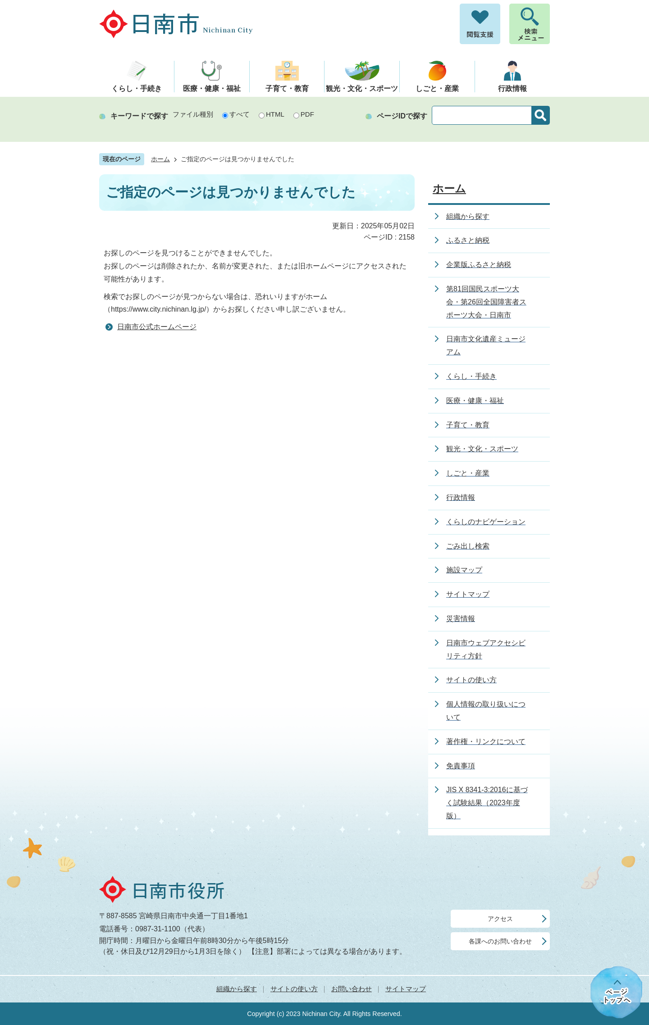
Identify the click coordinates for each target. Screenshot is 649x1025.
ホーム (160, 159)
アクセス (500, 918)
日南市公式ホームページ (157, 327)
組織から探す (236, 989)
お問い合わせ (351, 989)
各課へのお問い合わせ (500, 941)
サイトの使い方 (294, 989)
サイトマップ (405, 989)
